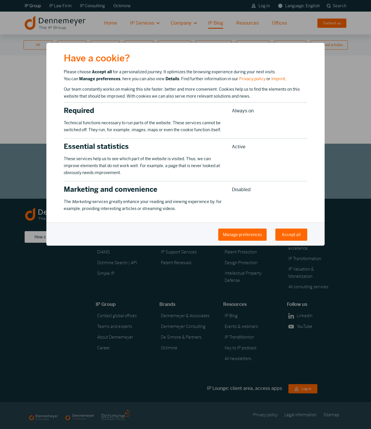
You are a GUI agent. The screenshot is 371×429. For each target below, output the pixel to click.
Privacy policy (252, 78)
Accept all (291, 234)
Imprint (278, 78)
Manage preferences (242, 234)
